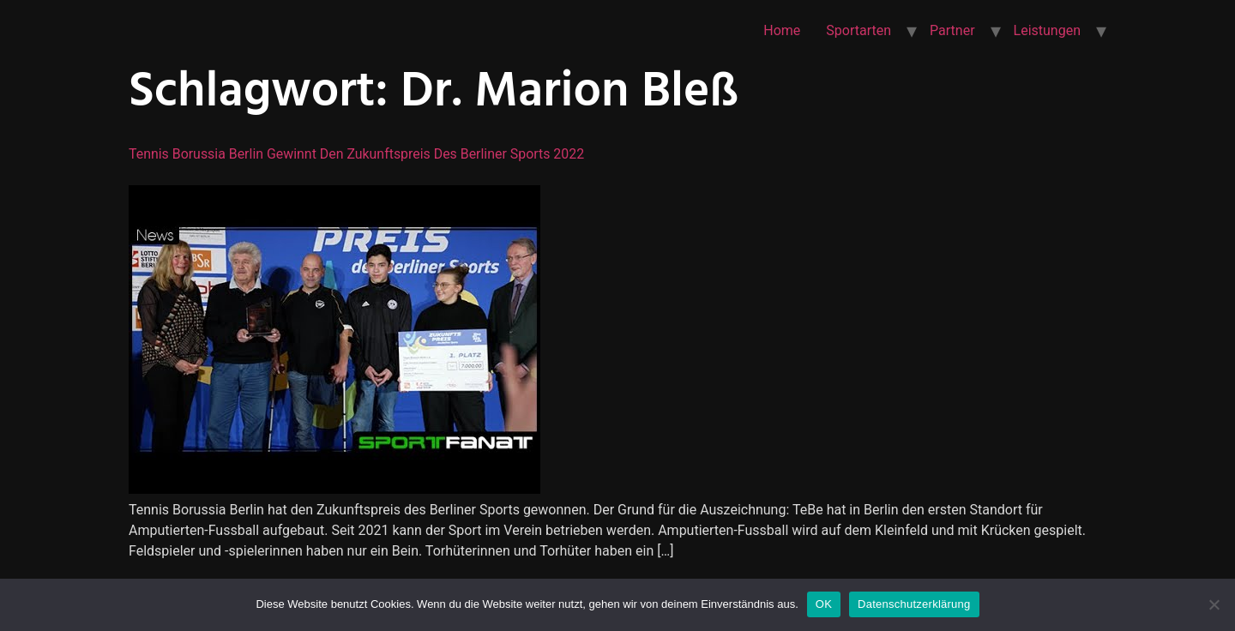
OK (824, 604)
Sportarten (858, 30)
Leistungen (1047, 30)
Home (781, 30)
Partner (952, 30)
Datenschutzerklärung (914, 604)
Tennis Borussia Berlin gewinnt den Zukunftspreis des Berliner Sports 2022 (358, 154)
